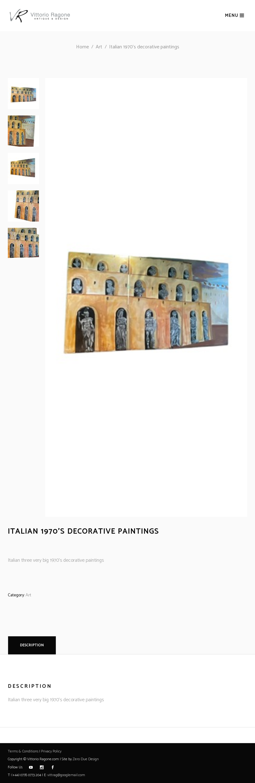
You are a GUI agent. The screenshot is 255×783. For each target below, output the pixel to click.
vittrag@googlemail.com (66, 775)
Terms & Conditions (23, 751)
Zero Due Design (86, 759)
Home (82, 47)
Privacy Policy (51, 751)
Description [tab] (32, 645)
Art (99, 47)
